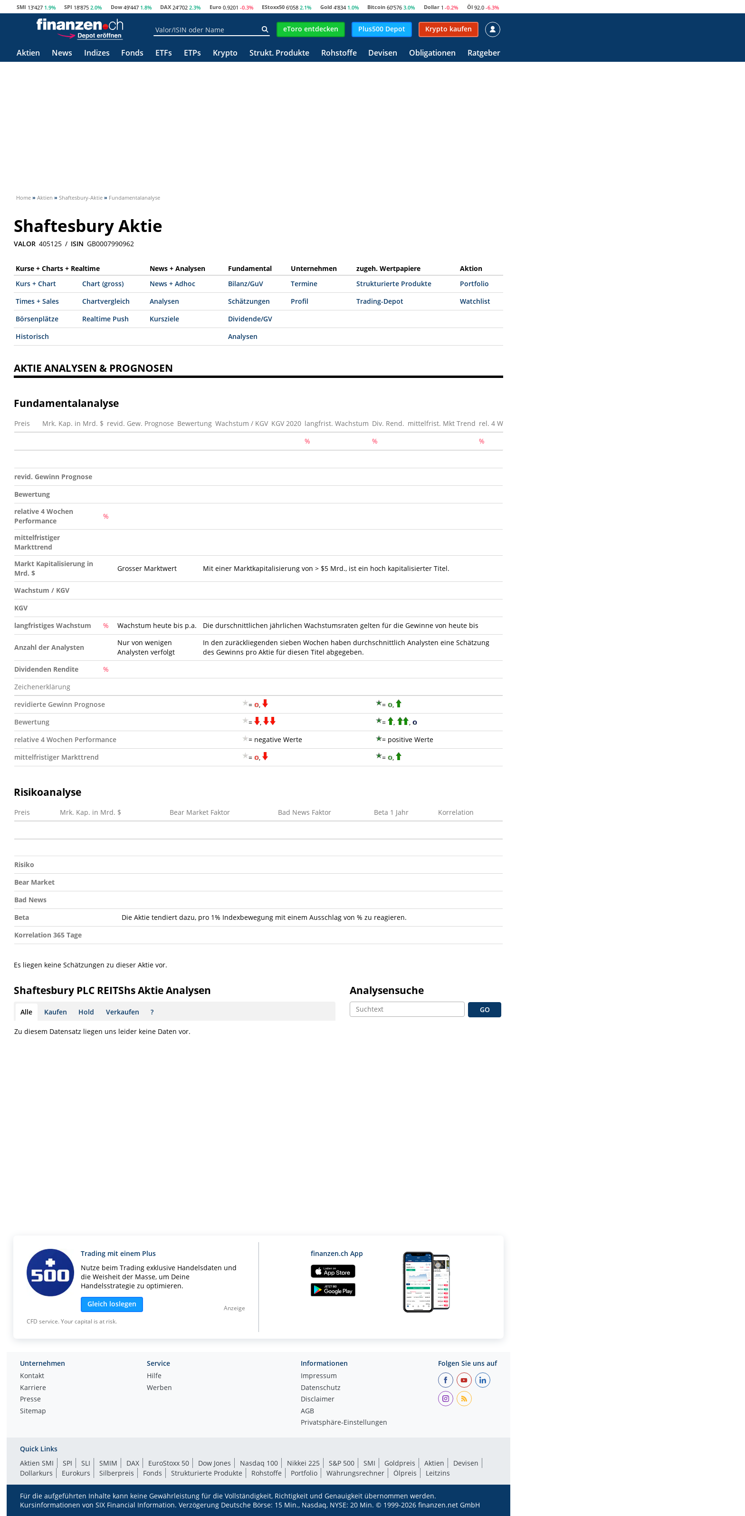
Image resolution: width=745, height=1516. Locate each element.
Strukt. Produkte (279, 53)
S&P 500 (341, 1463)
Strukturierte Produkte (393, 283)
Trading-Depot (379, 301)
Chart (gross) (103, 283)
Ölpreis (405, 1472)
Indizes (97, 53)
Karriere (33, 1388)
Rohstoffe (339, 53)
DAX (165, 6)
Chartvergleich (106, 301)
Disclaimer (317, 1399)
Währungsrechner (355, 1472)
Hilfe (154, 1376)
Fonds (132, 53)
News (62, 53)
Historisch (32, 336)
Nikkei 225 (303, 1463)
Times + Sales (37, 301)
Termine (304, 283)
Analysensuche (387, 990)
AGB (307, 1411)
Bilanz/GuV (245, 283)
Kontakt (32, 1376)
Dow (116, 6)
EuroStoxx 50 (168, 1463)
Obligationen (432, 53)
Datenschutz (321, 1388)
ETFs (163, 53)
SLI (85, 1463)
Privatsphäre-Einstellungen (344, 1423)
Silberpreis (116, 1472)
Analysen (164, 301)
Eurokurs (76, 1472)
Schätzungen (249, 301)
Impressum (319, 1376)
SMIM (108, 1463)
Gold (326, 6)
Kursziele (164, 318)
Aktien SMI (37, 1463)
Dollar (431, 6)
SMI (21, 6)
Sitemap (33, 1411)
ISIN (77, 244)
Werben (159, 1388)
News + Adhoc (172, 283)
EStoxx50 (273, 6)
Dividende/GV (250, 318)
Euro (215, 6)
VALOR (25, 244)
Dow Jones (214, 1463)
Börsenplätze (37, 318)
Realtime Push (105, 318)
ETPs (192, 53)
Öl (470, 6)
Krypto (225, 53)
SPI (68, 6)
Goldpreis (399, 1463)
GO (485, 1009)
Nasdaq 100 (259, 1463)
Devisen (382, 53)
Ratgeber (484, 53)
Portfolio (474, 283)
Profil (299, 301)
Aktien (28, 53)
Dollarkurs (36, 1472)
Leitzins (438, 1472)
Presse (30, 1399)
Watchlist (475, 301)
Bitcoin (376, 6)
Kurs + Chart (36, 283)
